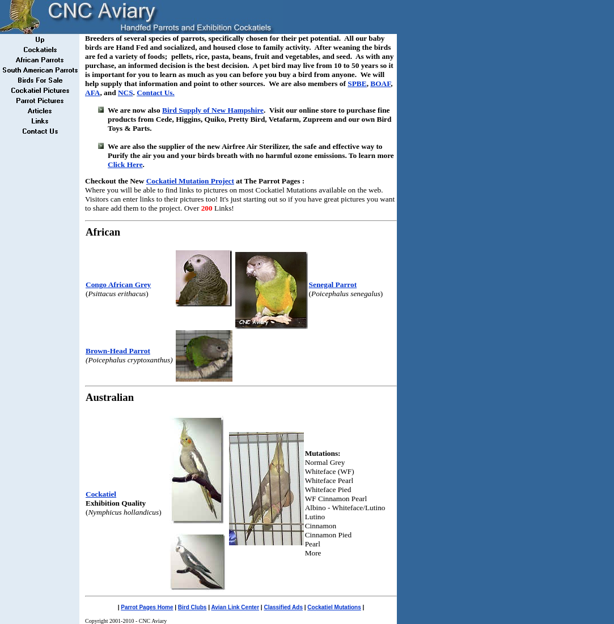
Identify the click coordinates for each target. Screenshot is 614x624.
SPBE (357, 83)
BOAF (380, 83)
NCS (125, 92)
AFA (92, 92)
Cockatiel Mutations (334, 607)
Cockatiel (101, 494)
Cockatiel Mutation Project (190, 181)
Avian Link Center (235, 607)
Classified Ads (283, 607)
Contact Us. (156, 92)
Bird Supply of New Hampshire (213, 110)
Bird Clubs (192, 607)
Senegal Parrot (333, 284)
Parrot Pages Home (147, 607)
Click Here (125, 164)
